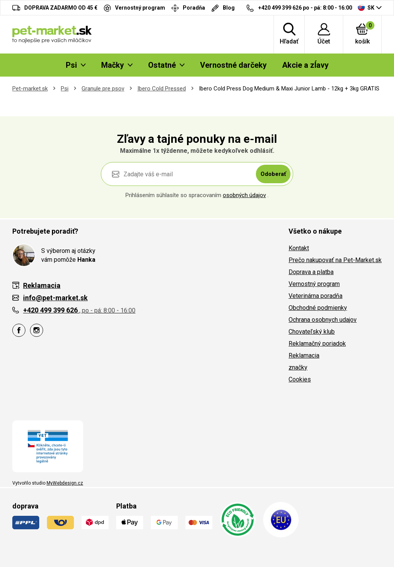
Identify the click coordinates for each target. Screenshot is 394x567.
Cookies (300, 379)
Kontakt (299, 248)
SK (366, 7)
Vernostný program (314, 284)
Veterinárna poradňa (315, 295)
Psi (64, 88)
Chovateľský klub (312, 331)
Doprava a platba (311, 272)
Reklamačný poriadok (317, 343)
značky (298, 367)
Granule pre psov (103, 88)
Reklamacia (304, 355)
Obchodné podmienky (318, 307)
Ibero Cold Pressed (161, 88)
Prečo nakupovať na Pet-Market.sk (335, 260)
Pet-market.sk (30, 88)
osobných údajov (244, 195)
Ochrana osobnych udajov (323, 319)
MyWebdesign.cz (65, 483)
